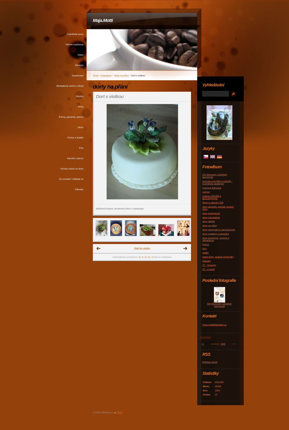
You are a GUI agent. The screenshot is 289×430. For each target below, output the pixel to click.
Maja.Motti (103, 20)
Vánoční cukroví (75, 158)
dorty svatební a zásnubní (215, 234)
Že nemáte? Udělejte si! (71, 179)
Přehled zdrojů (209, 362)
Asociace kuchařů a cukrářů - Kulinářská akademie (217, 182)
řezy (204, 248)
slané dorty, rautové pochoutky (218, 257)
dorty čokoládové (211, 217)
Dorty (81, 106)
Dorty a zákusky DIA (212, 202)
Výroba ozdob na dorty (72, 168)
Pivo (81, 148)
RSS (120, 412)
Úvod (95, 75)
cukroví (206, 192)
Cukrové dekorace (211, 188)
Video (81, 55)
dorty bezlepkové (211, 213)
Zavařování (78, 75)
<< (203, 344)
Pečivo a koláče (75, 137)
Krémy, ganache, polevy (71, 117)
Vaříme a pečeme (75, 44)
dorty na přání (121, 75)
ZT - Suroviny (209, 265)
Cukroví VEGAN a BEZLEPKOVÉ (211, 197)
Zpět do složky (142, 248)
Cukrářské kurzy (75, 34)
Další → (185, 248)
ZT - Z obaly (208, 269)
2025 (223, 344)
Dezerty (79, 96)
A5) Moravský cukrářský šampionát (219, 305)
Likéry (80, 127)
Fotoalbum (106, 75)
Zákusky (79, 189)
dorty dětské (208, 221)
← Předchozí (99, 248)
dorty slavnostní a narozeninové (218, 229)
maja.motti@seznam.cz (214, 324)
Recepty (79, 65)
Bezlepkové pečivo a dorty (70, 86)
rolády (205, 252)
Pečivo (205, 244)
